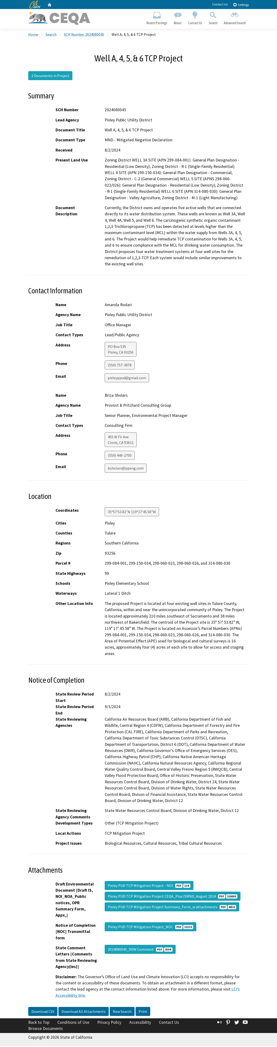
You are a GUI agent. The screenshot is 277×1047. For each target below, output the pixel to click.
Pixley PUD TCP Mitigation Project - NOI (149, 886)
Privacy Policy (109, 1023)
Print (143, 1012)
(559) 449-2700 (119, 456)
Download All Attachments (83, 1012)
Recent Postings (157, 18)
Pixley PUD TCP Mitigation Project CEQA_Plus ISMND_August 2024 (172, 897)
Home (33, 35)
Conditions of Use (73, 1023)
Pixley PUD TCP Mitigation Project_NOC (150, 927)
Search (212, 18)
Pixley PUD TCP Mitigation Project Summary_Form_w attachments (172, 907)
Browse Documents (45, 1029)
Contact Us (220, 4)
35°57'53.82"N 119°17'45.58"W (132, 512)
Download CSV (42, 1012)
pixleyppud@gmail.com (127, 378)
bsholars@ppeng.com (126, 469)
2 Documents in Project (50, 76)
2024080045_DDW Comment (140, 950)
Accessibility (140, 1023)
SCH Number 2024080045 (84, 35)
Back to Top (38, 1023)
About (178, 18)
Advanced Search (235, 18)
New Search (122, 1012)
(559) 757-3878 (119, 365)
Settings (241, 4)
